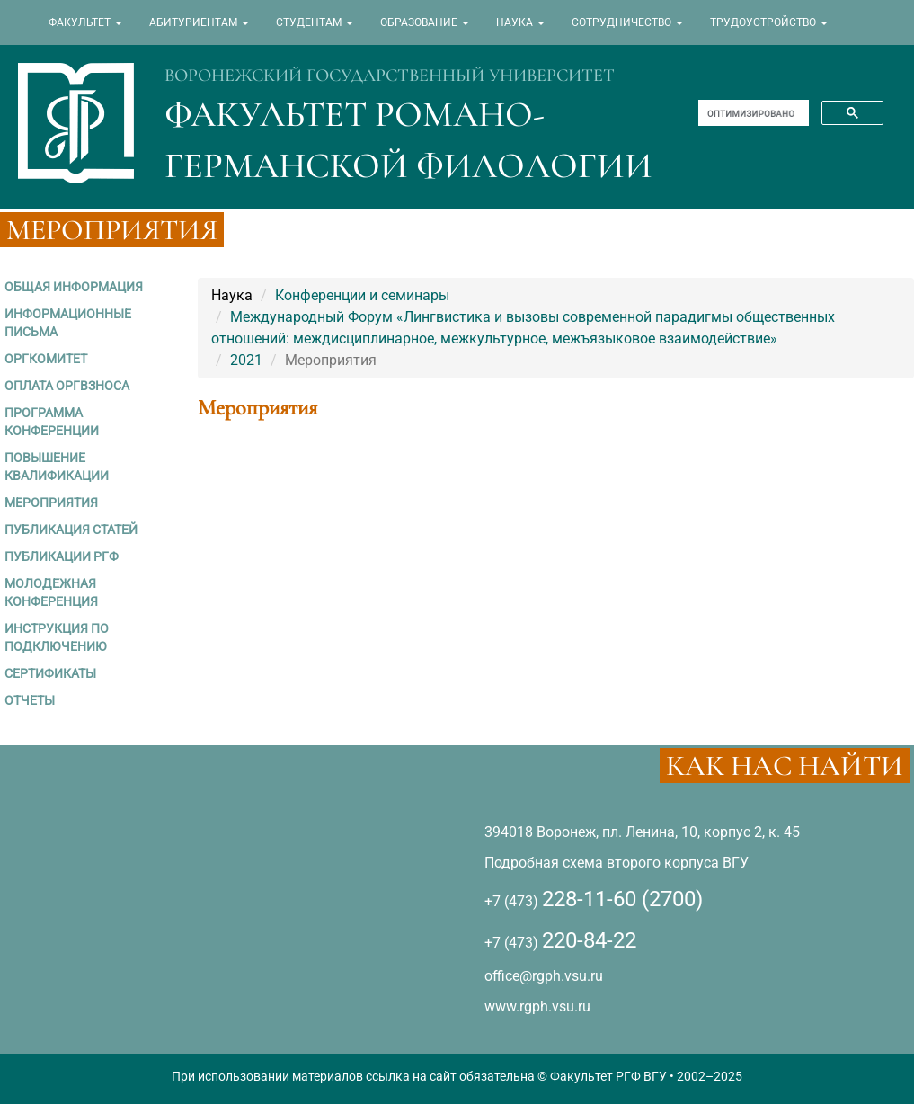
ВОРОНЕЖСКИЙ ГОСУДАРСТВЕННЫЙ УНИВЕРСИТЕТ (389, 75)
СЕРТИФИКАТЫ (50, 673)
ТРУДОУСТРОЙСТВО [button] (769, 22)
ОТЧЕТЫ (29, 700)
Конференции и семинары (362, 295)
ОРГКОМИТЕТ (45, 359)
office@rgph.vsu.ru (543, 975)
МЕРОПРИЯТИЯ (51, 502)
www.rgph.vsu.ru (537, 1006)
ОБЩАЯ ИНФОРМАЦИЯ (73, 287)
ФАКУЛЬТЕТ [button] (85, 22)
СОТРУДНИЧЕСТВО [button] (627, 22)
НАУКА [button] (520, 22)
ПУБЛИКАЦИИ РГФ (61, 556)
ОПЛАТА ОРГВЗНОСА (66, 385)
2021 (246, 360)
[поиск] (751, 113)
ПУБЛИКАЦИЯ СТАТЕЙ (71, 529)
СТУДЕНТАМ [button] (314, 22)
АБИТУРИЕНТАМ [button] (199, 22)
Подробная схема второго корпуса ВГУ (616, 862)
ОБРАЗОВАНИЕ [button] (424, 22)
